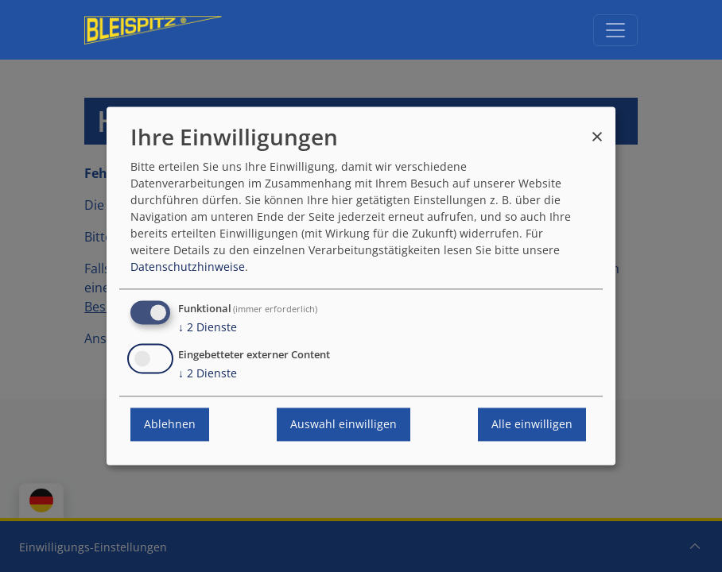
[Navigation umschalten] (615, 30)
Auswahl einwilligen (343, 424)
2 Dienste (207, 328)
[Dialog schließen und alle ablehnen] (597, 129)
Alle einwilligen (532, 424)
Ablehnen (170, 424)
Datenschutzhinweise (187, 267)
